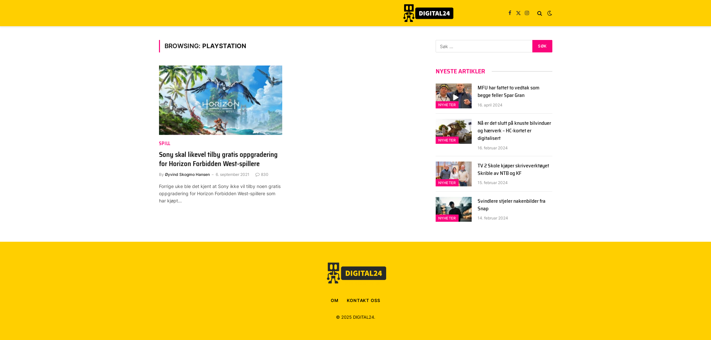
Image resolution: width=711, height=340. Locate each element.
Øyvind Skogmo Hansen (187, 174)
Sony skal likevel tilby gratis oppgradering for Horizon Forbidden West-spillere (218, 159)
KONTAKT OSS (363, 300)
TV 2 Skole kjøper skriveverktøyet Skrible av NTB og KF (513, 169)
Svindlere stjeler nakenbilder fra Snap (511, 205)
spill (165, 143)
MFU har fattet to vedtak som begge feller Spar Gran (509, 91)
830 (261, 174)
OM (335, 300)
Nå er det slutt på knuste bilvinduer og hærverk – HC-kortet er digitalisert (514, 131)
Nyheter (447, 105)
